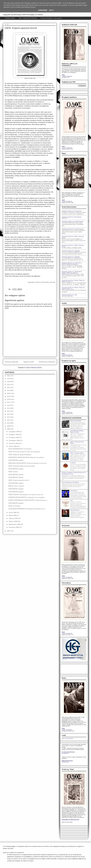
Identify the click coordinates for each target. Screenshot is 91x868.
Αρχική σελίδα (28, 362)
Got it (51, 10)
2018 (8, 399)
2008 (8, 429)
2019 (8, 396)
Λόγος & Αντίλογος (74, 510)
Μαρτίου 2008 (13, 521)
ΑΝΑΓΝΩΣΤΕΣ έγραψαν (16, 460)
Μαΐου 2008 (12, 515)
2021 (8, 390)
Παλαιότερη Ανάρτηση (47, 362)
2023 (8, 384)
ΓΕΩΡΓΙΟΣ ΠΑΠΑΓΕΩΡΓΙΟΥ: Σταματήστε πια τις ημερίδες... (26, 497)
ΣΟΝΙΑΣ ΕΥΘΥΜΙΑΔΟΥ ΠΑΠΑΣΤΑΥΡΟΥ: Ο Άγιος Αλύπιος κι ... (28, 500)
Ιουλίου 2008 (13, 446)
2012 (8, 417)
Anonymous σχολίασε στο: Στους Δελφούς (71, 211)
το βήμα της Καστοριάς (67, 76)
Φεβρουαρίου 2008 (14, 524)
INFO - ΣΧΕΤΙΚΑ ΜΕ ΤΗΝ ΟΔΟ (28, 18)
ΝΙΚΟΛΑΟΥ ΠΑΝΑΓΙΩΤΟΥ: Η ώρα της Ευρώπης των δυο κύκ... (27, 463)
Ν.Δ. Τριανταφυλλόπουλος (68, 752)
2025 (8, 378)
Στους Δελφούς (73, 490)
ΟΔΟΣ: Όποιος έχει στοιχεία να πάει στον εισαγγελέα (24, 451)
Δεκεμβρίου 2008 (14, 431)
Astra (71, 500)
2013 (8, 414)
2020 (8, 393)
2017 (8, 402)
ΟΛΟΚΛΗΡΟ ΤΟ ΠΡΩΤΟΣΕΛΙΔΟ (70, 819)
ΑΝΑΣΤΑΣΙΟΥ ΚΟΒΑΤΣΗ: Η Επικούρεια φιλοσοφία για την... (27, 509)
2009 (8, 426)
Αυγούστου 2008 (14, 443)
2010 (8, 423)
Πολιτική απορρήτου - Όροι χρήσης (51, 18)
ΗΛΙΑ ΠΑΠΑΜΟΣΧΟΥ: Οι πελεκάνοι (19, 449)
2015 (8, 408)
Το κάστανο (73, 462)
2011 (8, 420)
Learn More (42, 10)
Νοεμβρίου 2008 (14, 434)
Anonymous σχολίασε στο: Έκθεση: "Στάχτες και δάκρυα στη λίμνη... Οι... (73, 281)
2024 (8, 381)
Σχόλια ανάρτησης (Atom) (33, 367)
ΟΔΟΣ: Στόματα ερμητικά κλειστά (18, 480)
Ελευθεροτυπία (65, 762)
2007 (8, 531)
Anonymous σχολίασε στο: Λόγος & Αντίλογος (73, 221)
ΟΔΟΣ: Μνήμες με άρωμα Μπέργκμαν (19, 454)
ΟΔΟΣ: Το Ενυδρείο (14, 506)
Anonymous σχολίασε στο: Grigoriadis (71, 250)
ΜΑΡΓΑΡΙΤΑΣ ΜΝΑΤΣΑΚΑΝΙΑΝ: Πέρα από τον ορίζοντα (26, 457)
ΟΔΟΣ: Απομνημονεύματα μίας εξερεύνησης (21, 466)
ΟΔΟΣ (63, 75)
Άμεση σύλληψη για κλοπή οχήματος (70, 482)
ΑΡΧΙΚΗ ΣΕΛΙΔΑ (10, 18)
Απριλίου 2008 (13, 518)
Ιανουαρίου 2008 (14, 527)
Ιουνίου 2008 (13, 512)
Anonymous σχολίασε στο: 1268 (69, 294)
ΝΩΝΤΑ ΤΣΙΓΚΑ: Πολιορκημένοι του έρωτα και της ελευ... (26, 494)
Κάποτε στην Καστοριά (75, 421)
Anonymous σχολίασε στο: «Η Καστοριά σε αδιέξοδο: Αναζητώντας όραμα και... (72, 263)
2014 (8, 411)
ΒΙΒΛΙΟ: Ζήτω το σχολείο (16, 486)
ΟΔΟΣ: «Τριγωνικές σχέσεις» (77, 453)
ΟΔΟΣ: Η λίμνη (13, 471)
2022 (8, 387)
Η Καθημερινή (65, 753)
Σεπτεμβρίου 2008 (14, 440)
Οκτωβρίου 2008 (14, 437)
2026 (8, 376)
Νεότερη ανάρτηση (11, 362)
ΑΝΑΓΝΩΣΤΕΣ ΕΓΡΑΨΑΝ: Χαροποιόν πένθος (77, 431)
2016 (8, 405)
